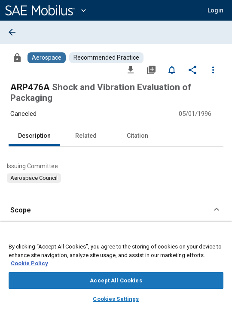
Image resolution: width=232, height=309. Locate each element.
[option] (34, 178)
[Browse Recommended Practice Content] (106, 57)
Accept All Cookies (116, 280)
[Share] (192, 69)
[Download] (130, 69)
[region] (116, 268)
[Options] (213, 69)
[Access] (17, 57)
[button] (215, 10)
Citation (137, 135)
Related (86, 135)
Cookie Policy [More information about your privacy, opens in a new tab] (29, 263)
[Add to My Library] (151, 69)
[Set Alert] (171, 69)
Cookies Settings (116, 299)
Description (34, 135)
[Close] (220, 236)
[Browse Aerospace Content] (46, 57)
